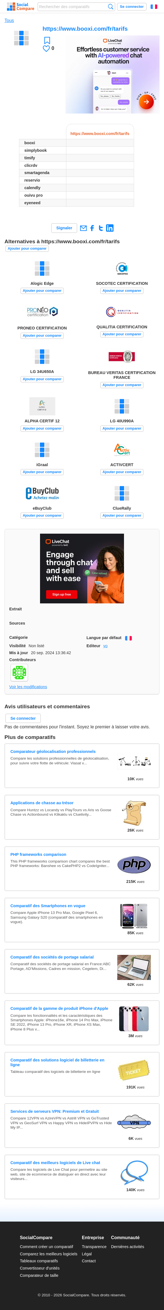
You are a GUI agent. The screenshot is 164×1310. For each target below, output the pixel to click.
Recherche (110, 6)
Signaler (64, 228)
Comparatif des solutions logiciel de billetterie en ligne (57, 1062)
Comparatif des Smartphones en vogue (47, 906)
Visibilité (17, 646)
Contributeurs (22, 660)
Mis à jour (18, 653)
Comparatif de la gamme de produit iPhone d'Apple (59, 1008)
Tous (9, 20)
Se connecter (132, 6)
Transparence (94, 1246)
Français (154, 6)
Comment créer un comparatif (46, 1246)
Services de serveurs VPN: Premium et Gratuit (54, 1111)
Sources (17, 623)
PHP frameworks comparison (38, 854)
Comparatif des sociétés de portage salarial (52, 957)
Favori (47, 40)
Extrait (15, 609)
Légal (87, 1254)
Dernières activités (127, 1246)
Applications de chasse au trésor (42, 803)
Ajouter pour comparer (27, 248)
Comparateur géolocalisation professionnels (53, 751)
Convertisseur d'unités (40, 1268)
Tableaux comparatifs (39, 1261)
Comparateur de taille (39, 1275)
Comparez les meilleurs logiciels (49, 1254)
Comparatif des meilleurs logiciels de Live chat (55, 1162)
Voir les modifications (28, 687)
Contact (89, 1261)
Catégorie (18, 637)
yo (105, 646)
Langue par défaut (103, 637)
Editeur (93, 646)
